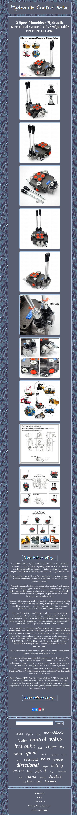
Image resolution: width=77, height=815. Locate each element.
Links (39, 797)
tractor (30, 776)
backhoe (50, 781)
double (55, 776)
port (39, 781)
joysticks (58, 759)
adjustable (54, 755)
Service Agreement (39, 810)
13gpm (29, 734)
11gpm (51, 746)
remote (42, 777)
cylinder (28, 781)
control (38, 739)
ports (45, 758)
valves (63, 755)
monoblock (53, 733)
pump (19, 760)
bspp (29, 771)
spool (30, 753)
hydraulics (62, 771)
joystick (41, 771)
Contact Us (40, 801)
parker (18, 754)
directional (28, 765)
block (19, 733)
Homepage (40, 793)
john (20, 777)
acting (57, 765)
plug (40, 747)
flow (62, 747)
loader (22, 740)
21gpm (45, 766)
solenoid (31, 759)
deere (38, 734)
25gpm (52, 772)
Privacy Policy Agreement (39, 806)
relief (18, 771)
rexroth (43, 754)
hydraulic (24, 746)
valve (55, 739)
